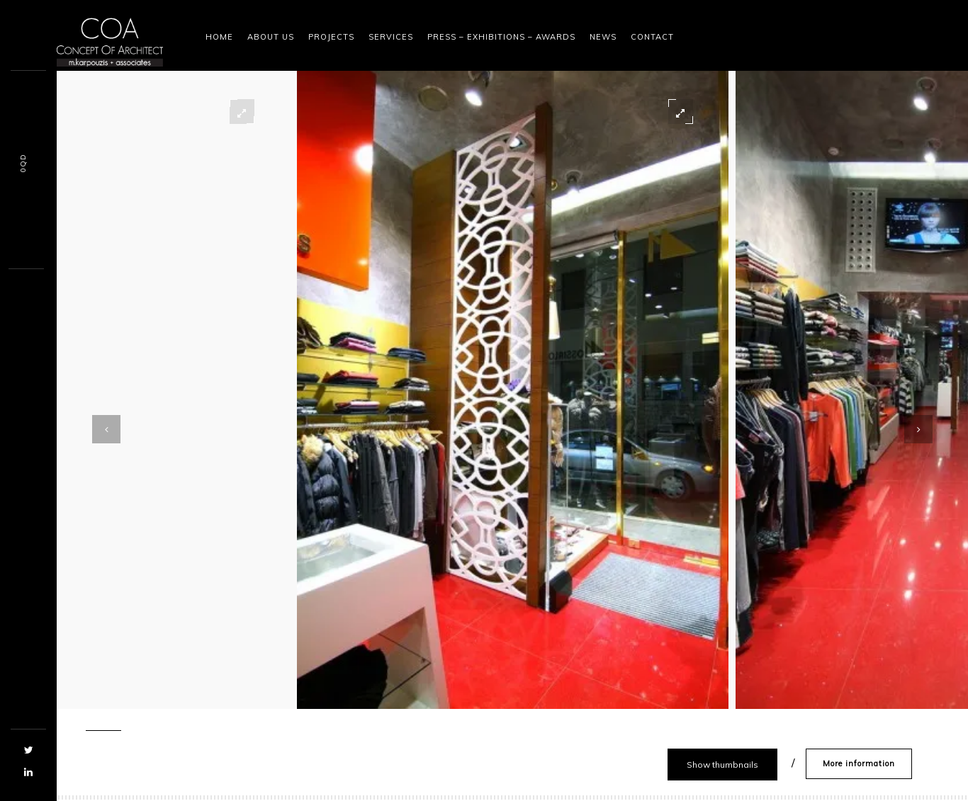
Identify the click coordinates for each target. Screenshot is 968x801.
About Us (270, 37)
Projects (331, 37)
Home (219, 37)
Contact (652, 37)
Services (390, 37)
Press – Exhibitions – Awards (501, 37)
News (603, 37)
